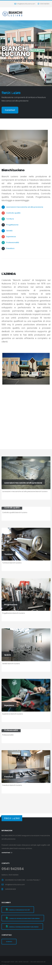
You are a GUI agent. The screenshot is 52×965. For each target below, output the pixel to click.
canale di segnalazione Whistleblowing (23, 918)
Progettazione (12, 224)
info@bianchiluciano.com (24, 4)
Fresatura (10, 248)
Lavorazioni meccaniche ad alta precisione (24, 207)
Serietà (9, 230)
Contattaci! (10, 110)
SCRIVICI (9, 941)
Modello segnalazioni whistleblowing (22, 926)
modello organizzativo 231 (18, 909)
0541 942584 (43, 4)
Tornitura (10, 219)
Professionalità (12, 242)
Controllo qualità (13, 213)
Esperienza (11, 236)
